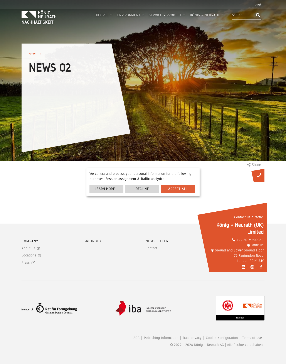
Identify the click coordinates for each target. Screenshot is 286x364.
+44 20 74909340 (248, 240)
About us (28, 248)
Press (26, 262)
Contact (151, 248)
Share (254, 164)
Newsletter (157, 241)
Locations (29, 255)
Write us (255, 245)
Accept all (177, 189)
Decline (142, 189)
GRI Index (93, 241)
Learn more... (106, 189)
